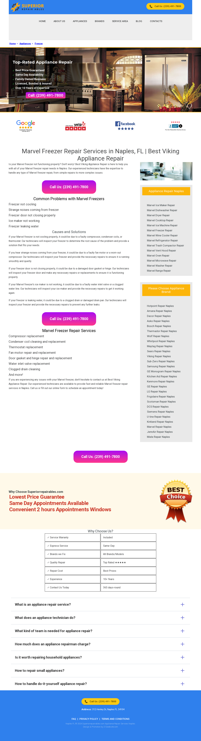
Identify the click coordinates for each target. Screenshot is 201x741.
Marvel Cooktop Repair (160, 220)
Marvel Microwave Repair (161, 260)
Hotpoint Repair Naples (160, 305)
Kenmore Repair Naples (160, 381)
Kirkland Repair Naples (160, 421)
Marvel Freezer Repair (159, 230)
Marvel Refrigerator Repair (162, 240)
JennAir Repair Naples (160, 431)
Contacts (156, 21)
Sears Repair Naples (158, 351)
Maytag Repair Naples (159, 346)
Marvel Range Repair (159, 270)
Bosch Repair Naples (159, 326)
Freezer (39, 43)
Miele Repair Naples (158, 436)
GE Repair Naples (157, 386)
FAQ (74, 719)
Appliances (80, 21)
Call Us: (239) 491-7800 (168, 6)
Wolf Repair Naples (158, 336)
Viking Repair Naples (159, 356)
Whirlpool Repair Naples (161, 341)
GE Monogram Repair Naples (164, 371)
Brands (99, 21)
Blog (139, 21)
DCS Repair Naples (158, 406)
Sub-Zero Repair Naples (161, 361)
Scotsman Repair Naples (161, 401)
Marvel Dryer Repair (158, 215)
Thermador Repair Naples (162, 331)
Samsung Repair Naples (161, 366)
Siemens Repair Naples (160, 411)
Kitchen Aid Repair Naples (162, 376)
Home (42, 21)
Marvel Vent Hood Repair (161, 250)
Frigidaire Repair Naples (161, 396)
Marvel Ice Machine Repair (162, 225)
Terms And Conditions (115, 719)
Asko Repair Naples (158, 321)
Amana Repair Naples (159, 311)
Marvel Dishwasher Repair (162, 210)
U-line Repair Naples (158, 416)
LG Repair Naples (157, 391)
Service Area (120, 21)
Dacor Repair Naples (159, 316)
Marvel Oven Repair (158, 255)
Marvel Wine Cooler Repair (162, 235)
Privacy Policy (88, 719)
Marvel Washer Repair (159, 265)
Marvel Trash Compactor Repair (165, 245)
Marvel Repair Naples (159, 426)
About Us (59, 21)
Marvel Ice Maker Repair (161, 205)
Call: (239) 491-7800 (45, 95)
